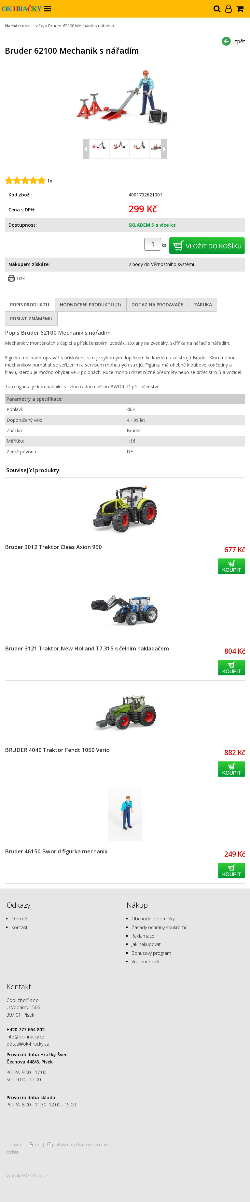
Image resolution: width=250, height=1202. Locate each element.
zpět (239, 41)
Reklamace (143, 936)
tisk (36, 1144)
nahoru (14, 1144)
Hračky (38, 26)
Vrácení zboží (145, 961)
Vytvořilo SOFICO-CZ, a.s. (28, 1175)
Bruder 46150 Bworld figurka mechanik (56, 851)
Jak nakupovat (146, 944)
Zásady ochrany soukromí (159, 927)
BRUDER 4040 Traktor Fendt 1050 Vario (57, 750)
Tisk (20, 278)
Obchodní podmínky (153, 918)
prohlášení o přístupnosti (73, 1144)
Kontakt (19, 927)
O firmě (19, 918)
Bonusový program (151, 953)
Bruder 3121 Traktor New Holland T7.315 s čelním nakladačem (87, 648)
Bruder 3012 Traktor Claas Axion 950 (53, 547)
